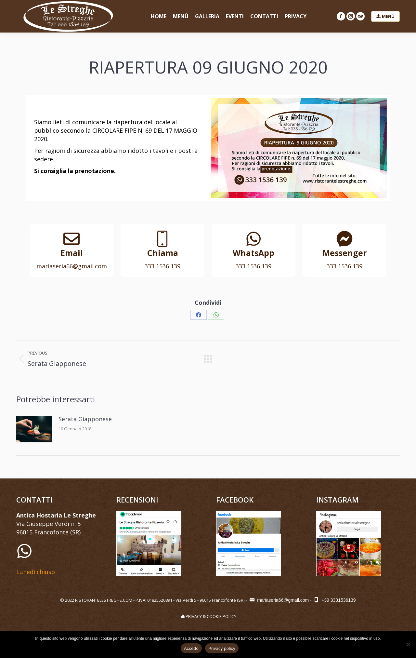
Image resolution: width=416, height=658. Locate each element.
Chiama (162, 252)
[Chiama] (162, 239)
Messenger (344, 252)
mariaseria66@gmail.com (278, 600)
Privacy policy (221, 648)
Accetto (191, 648)
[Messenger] (344, 239)
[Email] (71, 239)
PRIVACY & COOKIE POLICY (208, 616)
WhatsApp (253, 252)
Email (71, 252)
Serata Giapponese (85, 419)
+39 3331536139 (334, 600)
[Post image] (34, 429)
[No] (408, 644)
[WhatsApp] (253, 239)
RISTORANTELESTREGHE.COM (103, 600)
